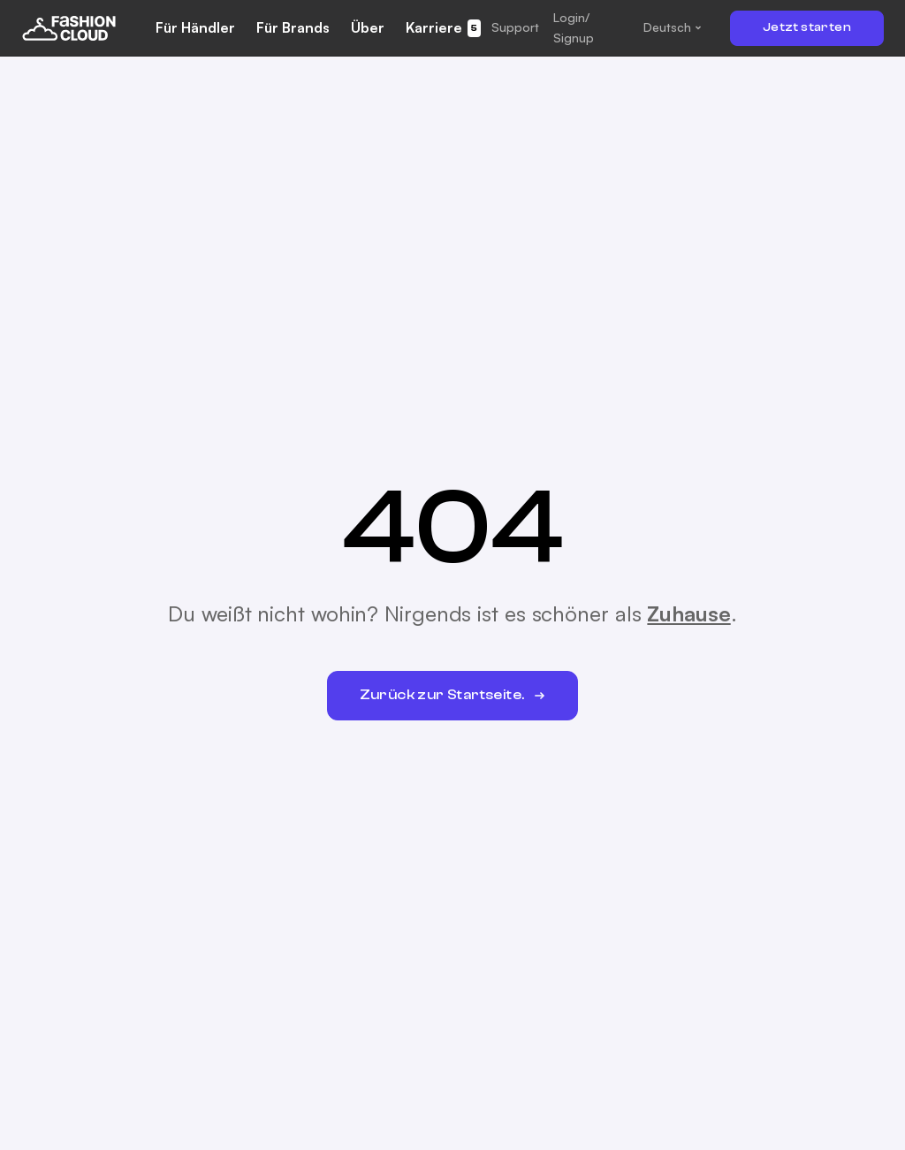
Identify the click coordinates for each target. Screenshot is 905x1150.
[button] (515, 27)
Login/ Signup (573, 27)
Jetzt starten (807, 27)
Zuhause (688, 613)
